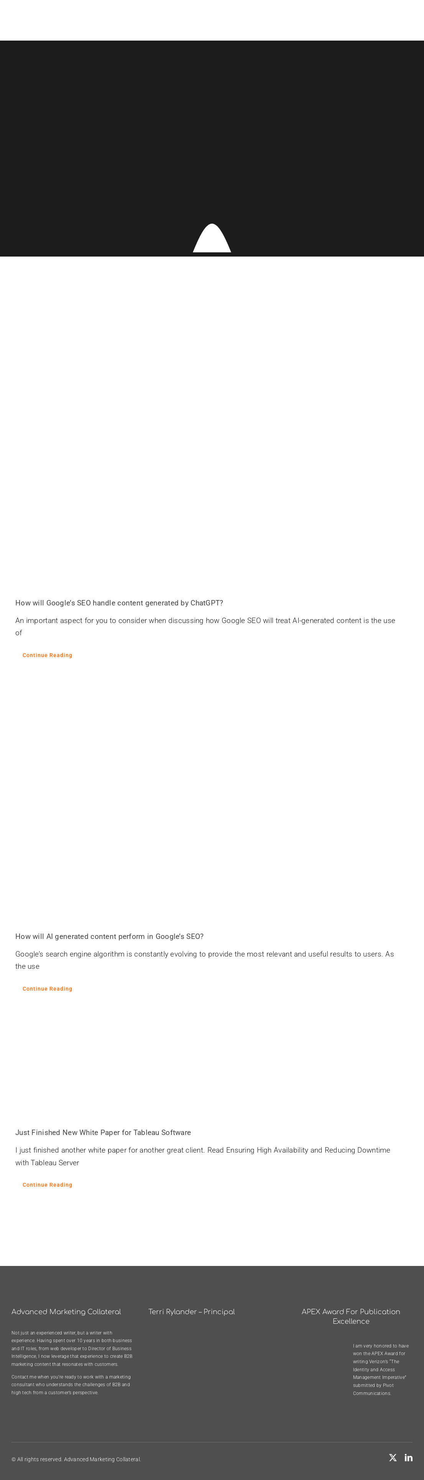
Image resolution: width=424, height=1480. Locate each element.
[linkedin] (408, 1458)
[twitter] (393, 1458)
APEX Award (384, 1353)
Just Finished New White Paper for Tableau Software (103, 1132)
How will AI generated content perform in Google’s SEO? (109, 936)
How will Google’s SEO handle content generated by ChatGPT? (119, 603)
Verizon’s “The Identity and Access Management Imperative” (379, 1369)
